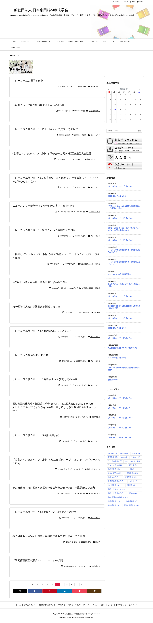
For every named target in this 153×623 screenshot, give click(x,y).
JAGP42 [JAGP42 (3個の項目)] (136, 453)
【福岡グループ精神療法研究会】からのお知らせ (40, 105)
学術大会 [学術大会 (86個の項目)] (113, 477)
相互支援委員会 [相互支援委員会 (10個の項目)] (115, 493)
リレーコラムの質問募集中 (28, 80)
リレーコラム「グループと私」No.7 (120, 240)
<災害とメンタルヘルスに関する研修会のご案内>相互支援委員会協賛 (52, 153)
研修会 (97, 264)
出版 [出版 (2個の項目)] (131, 469)
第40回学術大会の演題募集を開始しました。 (38, 306)
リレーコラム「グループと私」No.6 (120, 296)
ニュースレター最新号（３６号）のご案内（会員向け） (44, 205)
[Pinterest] (49, 591)
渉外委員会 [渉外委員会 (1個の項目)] (113, 485)
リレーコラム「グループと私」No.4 (120, 338)
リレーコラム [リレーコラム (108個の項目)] (115, 465)
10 (72, 585)
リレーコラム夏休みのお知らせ (30, 355)
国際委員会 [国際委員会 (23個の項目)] (132, 473)
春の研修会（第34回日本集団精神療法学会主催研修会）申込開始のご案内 (54, 487)
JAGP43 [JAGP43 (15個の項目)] (113, 457)
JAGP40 (97, 312)
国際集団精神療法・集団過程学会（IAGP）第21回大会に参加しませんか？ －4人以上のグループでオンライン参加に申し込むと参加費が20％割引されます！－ (57, 407)
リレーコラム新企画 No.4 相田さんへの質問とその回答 (45, 511)
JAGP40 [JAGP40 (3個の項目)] (112, 453)
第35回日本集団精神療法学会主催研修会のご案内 (40, 282)
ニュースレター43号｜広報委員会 (119, 274)
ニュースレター (94, 212)
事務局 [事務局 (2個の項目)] (132, 465)
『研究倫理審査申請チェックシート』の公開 (38, 560)
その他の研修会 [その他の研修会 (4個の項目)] (115, 461)
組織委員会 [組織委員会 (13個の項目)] (114, 501)
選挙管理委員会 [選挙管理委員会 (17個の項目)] (131, 505)
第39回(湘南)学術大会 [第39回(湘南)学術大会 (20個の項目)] (118, 497)
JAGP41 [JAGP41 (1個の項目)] (124, 453)
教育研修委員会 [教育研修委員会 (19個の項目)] (115, 481)
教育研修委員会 (87, 288)
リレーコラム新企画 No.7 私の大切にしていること (42, 330)
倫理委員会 (96, 566)
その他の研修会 (94, 111)
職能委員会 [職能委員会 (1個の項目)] (113, 505)
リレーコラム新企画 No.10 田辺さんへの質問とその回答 (45, 129)
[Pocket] (79, 591)
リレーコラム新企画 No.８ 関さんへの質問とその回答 (44, 230)
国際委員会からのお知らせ (117, 196)
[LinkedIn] (64, 591)
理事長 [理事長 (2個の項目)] (131, 485)
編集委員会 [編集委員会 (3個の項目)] (131, 501)
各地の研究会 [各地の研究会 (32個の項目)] (114, 473)
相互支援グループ (93, 159)
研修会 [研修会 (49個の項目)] (133, 493)
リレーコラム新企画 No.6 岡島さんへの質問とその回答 (45, 379)
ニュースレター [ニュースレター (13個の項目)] (132, 461)
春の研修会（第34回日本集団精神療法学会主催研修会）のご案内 (49, 536)
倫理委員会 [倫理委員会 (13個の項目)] (114, 469)
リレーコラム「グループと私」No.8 (120, 218)
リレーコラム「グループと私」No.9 (120, 186)
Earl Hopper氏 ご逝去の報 (117, 358)
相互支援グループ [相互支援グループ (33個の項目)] (116, 489)
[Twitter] (20, 591)
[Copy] (94, 591)
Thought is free (88, 617)
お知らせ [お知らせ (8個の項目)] (135, 457)
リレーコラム (95, 87)
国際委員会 (96, 417)
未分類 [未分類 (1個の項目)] (133, 481)
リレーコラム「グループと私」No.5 (120, 318)
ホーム (14, 55)
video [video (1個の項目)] (124, 457)
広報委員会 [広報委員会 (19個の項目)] (131, 477)
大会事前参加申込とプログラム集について (122, 348)
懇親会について (113, 380)
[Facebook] (35, 591)
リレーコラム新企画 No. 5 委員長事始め (36, 435)
